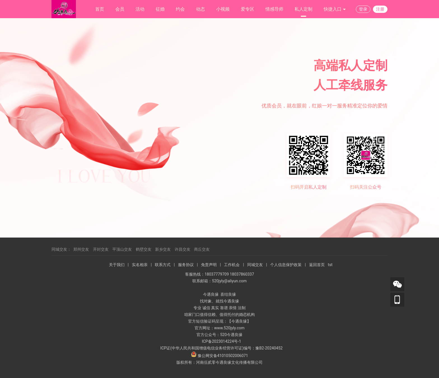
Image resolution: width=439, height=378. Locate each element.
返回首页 (317, 264)
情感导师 (274, 9)
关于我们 (117, 264)
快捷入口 (335, 9)
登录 (363, 9)
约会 (180, 9)
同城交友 (255, 264)
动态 (200, 9)
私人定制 (303, 9)
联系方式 (163, 264)
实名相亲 (140, 264)
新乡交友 (163, 249)
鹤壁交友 (143, 249)
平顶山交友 (122, 249)
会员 (119, 9)
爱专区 (247, 9)
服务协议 (186, 264)
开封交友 (101, 249)
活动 (140, 9)
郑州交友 (81, 249)
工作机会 (232, 264)
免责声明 (209, 264)
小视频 (223, 9)
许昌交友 (182, 249)
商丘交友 (202, 249)
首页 (99, 9)
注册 (380, 9)
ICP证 (165, 348)
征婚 (160, 9)
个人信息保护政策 (286, 264)
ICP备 (207, 341)
